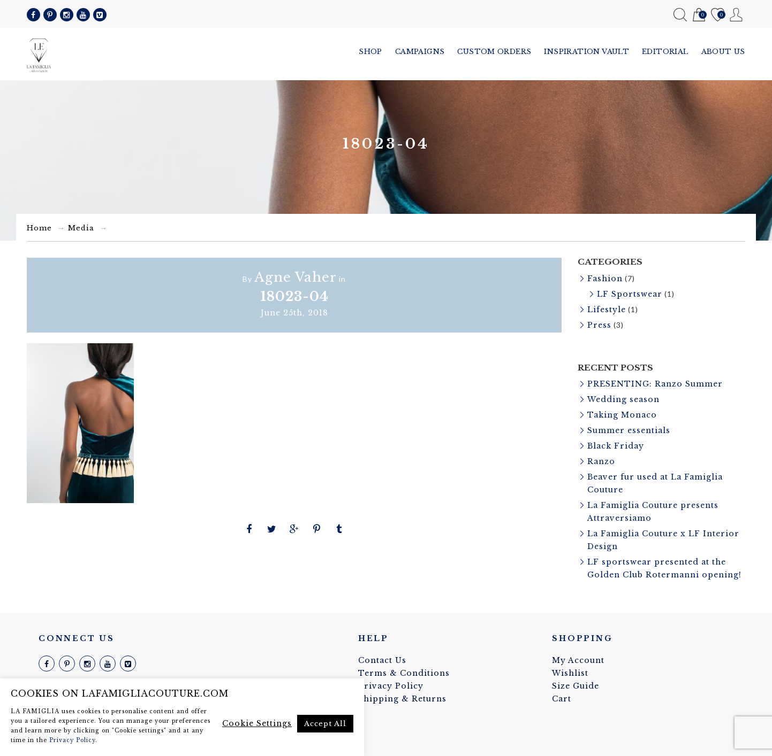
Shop (370, 51)
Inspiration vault (586, 51)
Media (81, 228)
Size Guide (575, 686)
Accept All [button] (325, 723)
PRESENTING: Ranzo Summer (655, 384)
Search (680, 14)
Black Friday (615, 446)
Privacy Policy (390, 686)
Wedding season (623, 399)
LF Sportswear (629, 294)
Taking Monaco (622, 415)
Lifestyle (606, 309)
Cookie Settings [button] (257, 723)
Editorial (665, 51)
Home (39, 228)
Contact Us (382, 660)
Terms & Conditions (404, 673)
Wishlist (717, 15)
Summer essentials (628, 430)
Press (599, 325)
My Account (736, 14)
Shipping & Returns (402, 699)
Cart (699, 15)
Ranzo (601, 461)
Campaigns (420, 51)
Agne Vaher (295, 277)
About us (723, 51)
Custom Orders (494, 51)
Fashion (605, 278)
